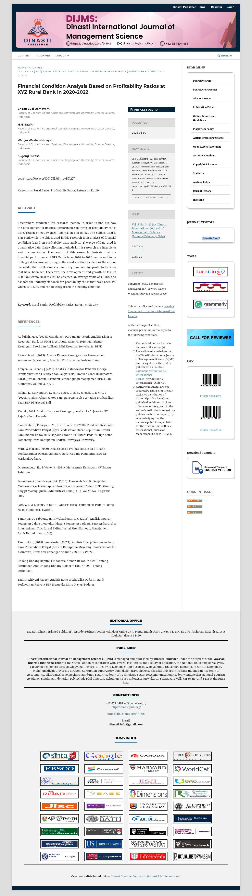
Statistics (198, 173)
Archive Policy (201, 182)
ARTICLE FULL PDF (146, 109)
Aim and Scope (202, 98)
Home (22, 67)
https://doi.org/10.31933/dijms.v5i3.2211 (50, 178)
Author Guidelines (204, 155)
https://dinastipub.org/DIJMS (126, 714)
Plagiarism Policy (203, 129)
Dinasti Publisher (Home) (190, 6)
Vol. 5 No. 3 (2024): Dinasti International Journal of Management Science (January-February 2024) (90, 71)
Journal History (202, 191)
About (61, 55)
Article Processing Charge (208, 137)
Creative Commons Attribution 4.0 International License (151, 311)
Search (225, 55)
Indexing (198, 199)
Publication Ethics (204, 107)
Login (230, 6)
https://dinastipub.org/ (126, 707)
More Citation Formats (149, 197)
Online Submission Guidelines (204, 118)
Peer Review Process (205, 89)
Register (216, 6)
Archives (43, 55)
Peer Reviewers (202, 80)
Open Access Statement (207, 146)
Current (24, 55)
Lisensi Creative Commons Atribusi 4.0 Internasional (145, 876)
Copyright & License (205, 164)
